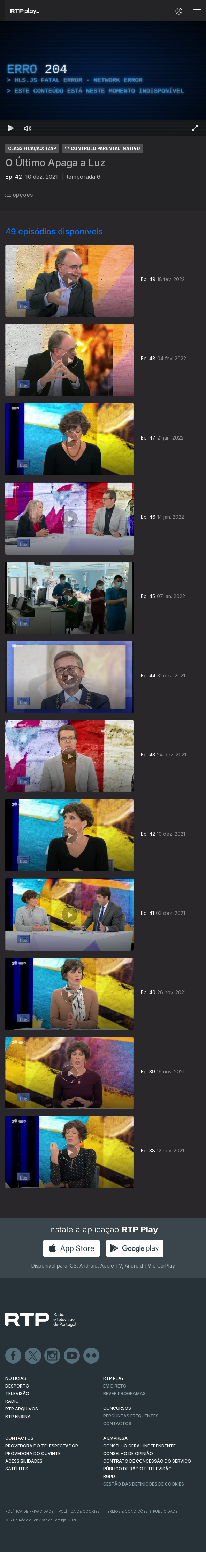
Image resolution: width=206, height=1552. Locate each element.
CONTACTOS (19, 1438)
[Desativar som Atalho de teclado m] (28, 128)
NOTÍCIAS (15, 1378)
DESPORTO (17, 1386)
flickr (91, 1356)
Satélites (16, 1468)
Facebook (13, 1356)
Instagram (52, 1356)
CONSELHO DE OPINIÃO (128, 1453)
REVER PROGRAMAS (124, 1393)
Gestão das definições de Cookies (143, 1484)
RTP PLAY (113, 1378)
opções (19, 194)
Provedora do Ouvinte (33, 1453)
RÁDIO (12, 1401)
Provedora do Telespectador (41, 1445)
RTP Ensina (18, 1416)
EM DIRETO (115, 1386)
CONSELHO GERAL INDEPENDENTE (139, 1445)
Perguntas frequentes (131, 1415)
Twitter (33, 1356)
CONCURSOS (117, 1408)
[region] (103, 78)
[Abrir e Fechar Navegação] (197, 11)
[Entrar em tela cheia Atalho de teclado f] (194, 128)
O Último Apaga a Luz (55, 163)
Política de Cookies (79, 1511)
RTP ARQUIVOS (21, 1409)
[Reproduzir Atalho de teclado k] (11, 128)
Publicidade (165, 1511)
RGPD (109, 1476)
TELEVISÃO (17, 1393)
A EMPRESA (115, 1438)
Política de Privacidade (29, 1511)
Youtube (72, 1356)
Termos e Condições (126, 1511)
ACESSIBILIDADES (24, 1461)
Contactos (117, 1423)
